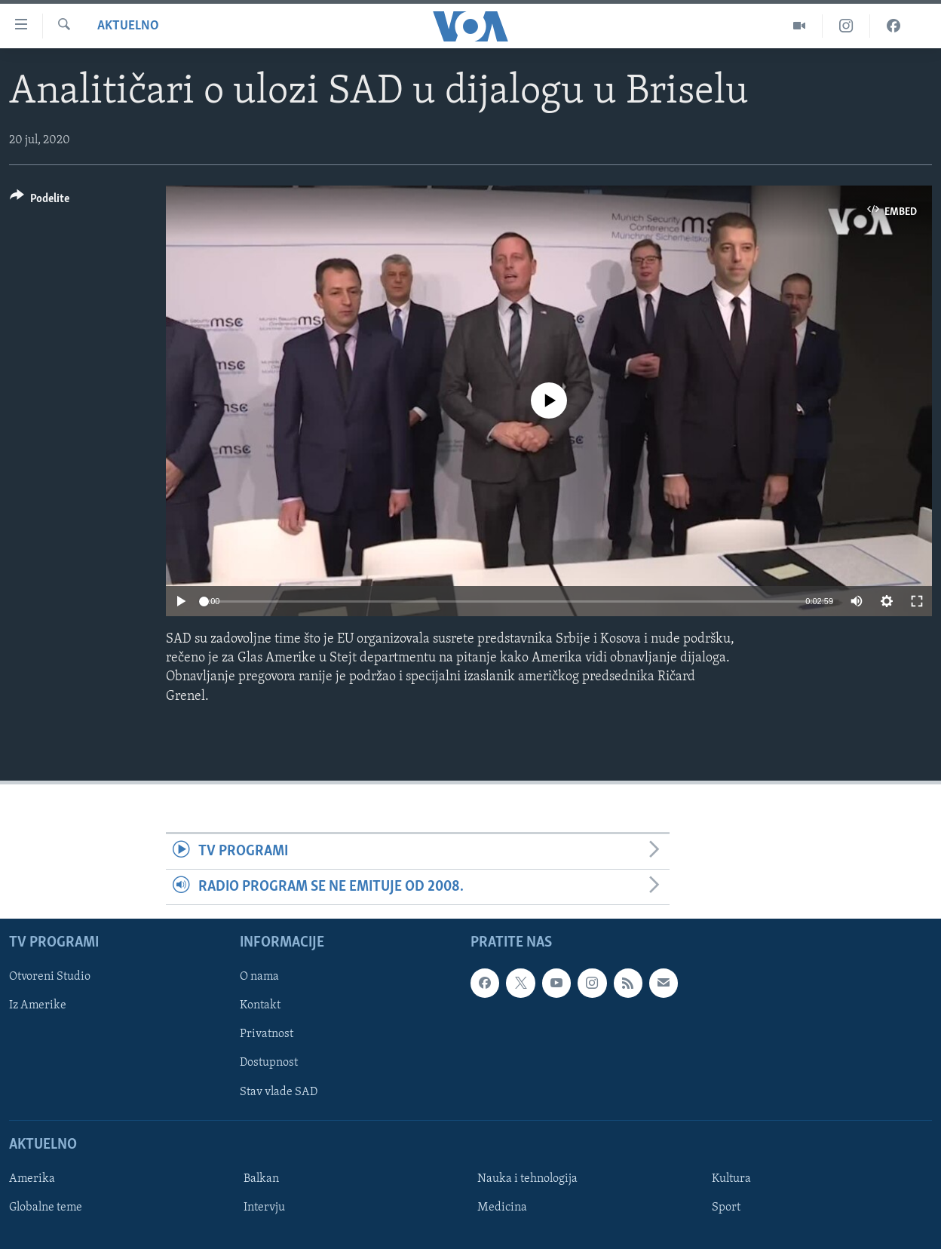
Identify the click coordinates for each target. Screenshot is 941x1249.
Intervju (264, 1207)
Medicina (502, 1207)
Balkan (261, 1179)
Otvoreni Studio (49, 977)
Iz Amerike (37, 1006)
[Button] (39, 201)
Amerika (32, 1179)
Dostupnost (269, 1063)
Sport (726, 1207)
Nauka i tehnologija (527, 1179)
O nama (259, 977)
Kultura (731, 1179)
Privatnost (266, 1035)
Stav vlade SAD (278, 1092)
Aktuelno (128, 26)
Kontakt (260, 1006)
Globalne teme (45, 1207)
